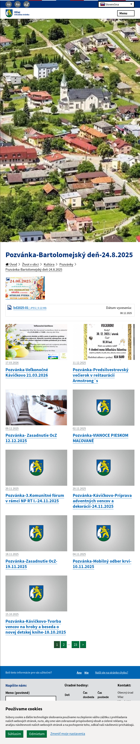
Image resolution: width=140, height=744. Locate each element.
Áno (80, 672)
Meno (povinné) (17, 692)
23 (75, 644)
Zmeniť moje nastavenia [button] (67, 733)
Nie (87, 672)
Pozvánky (66, 264)
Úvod (11, 264)
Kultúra (49, 264)
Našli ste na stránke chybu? (111, 672)
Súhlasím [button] (14, 734)
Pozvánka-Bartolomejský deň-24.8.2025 (33, 269)
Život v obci (30, 264)
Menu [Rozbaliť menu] (125, 13)
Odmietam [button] (37, 734)
